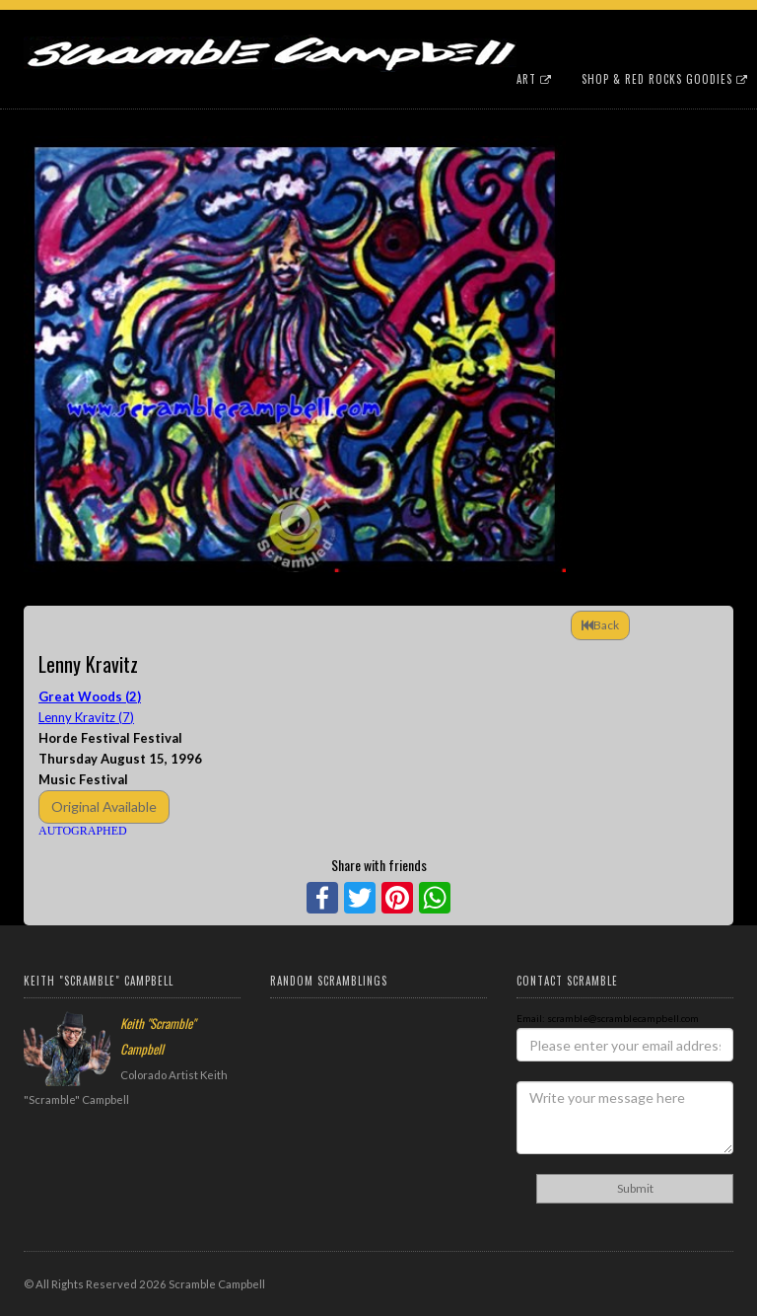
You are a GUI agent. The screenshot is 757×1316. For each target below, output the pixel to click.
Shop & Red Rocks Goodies (665, 79)
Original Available (104, 806)
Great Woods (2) (89, 696)
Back (600, 625)
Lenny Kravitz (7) (86, 717)
